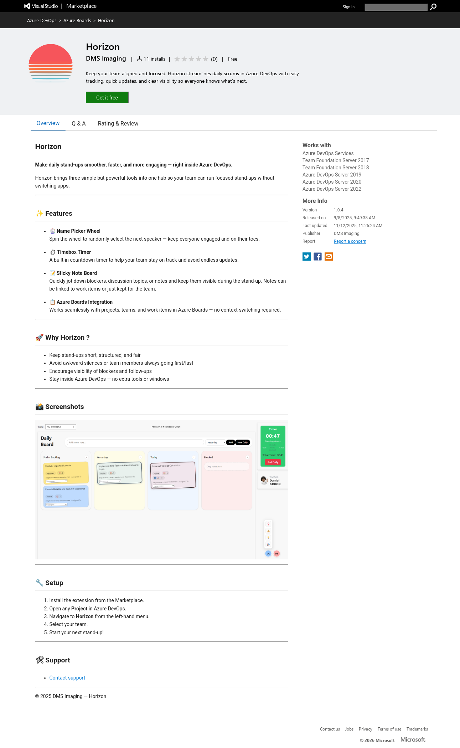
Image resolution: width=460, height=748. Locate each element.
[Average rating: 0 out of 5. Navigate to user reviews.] (195, 59)
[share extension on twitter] (307, 258)
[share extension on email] (329, 258)
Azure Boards (77, 20)
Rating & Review (118, 123)
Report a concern (350, 241)
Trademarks (417, 729)
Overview (48, 123)
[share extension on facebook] (318, 258)
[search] (396, 7)
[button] (107, 97)
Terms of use (389, 729)
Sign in (349, 6)
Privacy (365, 729)
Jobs (349, 729)
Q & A (79, 123)
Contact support (68, 678)
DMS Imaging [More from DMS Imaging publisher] (106, 58)
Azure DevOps (42, 20)
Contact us (330, 729)
